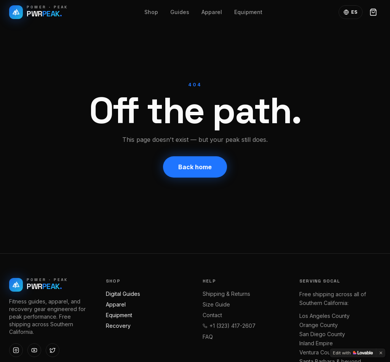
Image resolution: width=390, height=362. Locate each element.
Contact (212, 315)
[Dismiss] (380, 352)
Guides (179, 12)
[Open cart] (373, 12)
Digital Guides (123, 294)
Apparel (211, 12)
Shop (151, 12)
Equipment (248, 12)
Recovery (118, 325)
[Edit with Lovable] (353, 352)
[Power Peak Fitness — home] (38, 12)
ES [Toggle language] (351, 12)
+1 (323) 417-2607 (229, 325)
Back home (195, 167)
